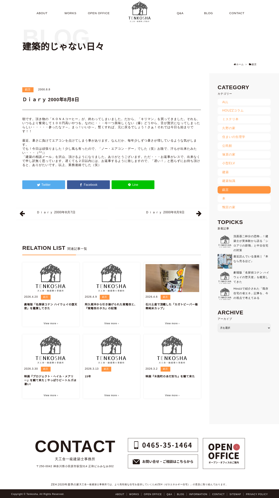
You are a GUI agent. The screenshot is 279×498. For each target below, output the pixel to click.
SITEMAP (235, 494)
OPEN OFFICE (153, 494)
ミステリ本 (230, 119)
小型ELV (228, 163)
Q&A (169, 494)
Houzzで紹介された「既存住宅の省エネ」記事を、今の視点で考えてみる (250, 293)
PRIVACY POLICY (257, 494)
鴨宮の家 (228, 207)
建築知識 (228, 180)
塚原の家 (228, 154)
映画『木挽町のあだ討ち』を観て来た (170, 376)
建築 (225, 172)
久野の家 (228, 128)
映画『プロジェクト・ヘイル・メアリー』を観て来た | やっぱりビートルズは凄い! (50, 380)
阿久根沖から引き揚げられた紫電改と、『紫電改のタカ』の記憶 (111, 306)
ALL (225, 102)
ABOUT (119, 494)
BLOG (180, 494)
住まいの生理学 (233, 136)
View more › (51, 323)
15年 (88, 376)
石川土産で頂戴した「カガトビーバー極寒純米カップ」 (172, 306)
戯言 (28, 89)
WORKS (134, 494)
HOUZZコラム (233, 110)
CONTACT (218, 494)
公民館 (227, 145)
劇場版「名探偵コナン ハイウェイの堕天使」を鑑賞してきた (50, 306)
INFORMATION (198, 494)
